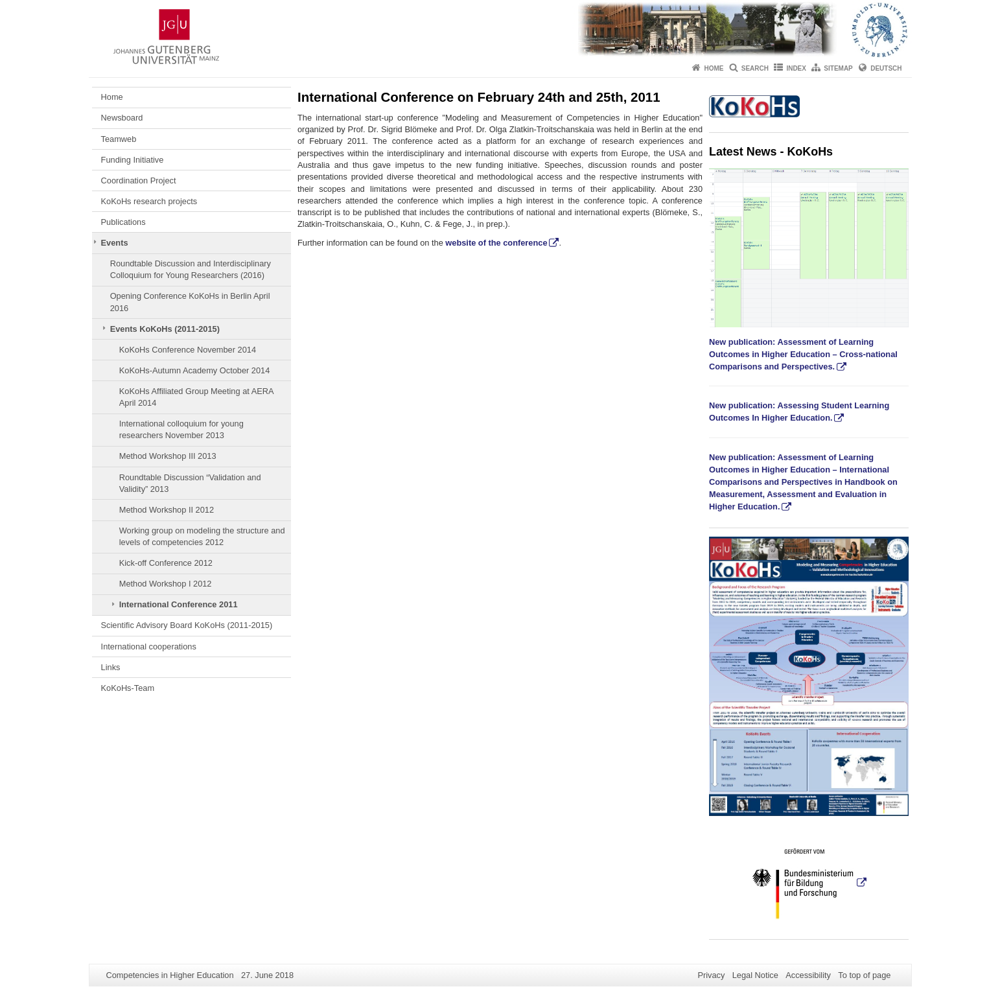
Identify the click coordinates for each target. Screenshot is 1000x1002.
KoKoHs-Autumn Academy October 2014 (194, 370)
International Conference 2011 (178, 604)
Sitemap (838, 68)
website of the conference (496, 243)
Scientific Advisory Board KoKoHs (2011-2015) (187, 625)
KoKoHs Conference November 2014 (187, 350)
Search (755, 68)
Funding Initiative (132, 160)
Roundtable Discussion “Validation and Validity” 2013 (190, 483)
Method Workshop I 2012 (165, 583)
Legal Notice (755, 975)
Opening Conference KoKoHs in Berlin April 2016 (190, 301)
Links (111, 667)
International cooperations (148, 646)
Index (796, 68)
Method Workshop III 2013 (167, 456)
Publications (123, 222)
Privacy (711, 975)
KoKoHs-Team (128, 688)
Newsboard (122, 117)
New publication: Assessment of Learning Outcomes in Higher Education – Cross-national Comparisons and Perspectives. (803, 354)
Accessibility (808, 975)
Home (713, 68)
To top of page (864, 975)
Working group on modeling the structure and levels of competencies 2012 (202, 536)
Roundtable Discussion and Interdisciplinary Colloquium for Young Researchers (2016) (190, 269)
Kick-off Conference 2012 (166, 563)
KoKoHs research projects (149, 201)
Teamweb (119, 139)
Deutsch (885, 68)
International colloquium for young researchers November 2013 (181, 429)
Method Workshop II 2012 (166, 510)
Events (114, 243)
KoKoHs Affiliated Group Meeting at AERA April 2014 (196, 397)
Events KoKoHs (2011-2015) (165, 329)
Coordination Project (138, 180)
